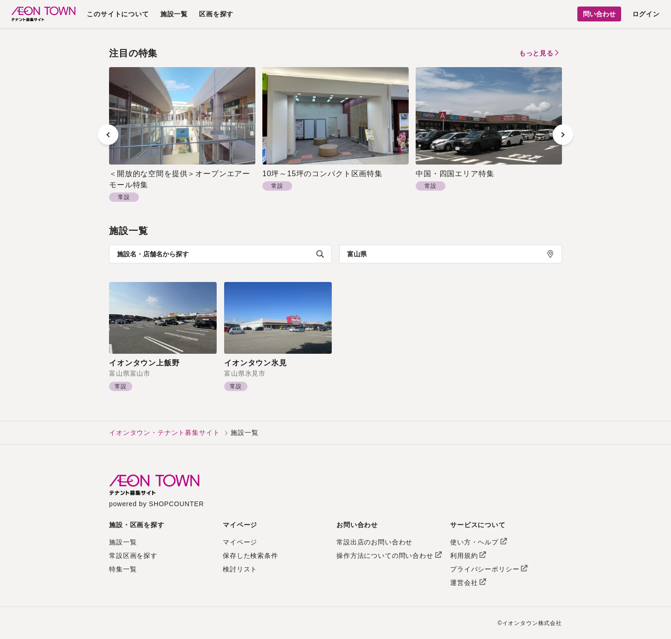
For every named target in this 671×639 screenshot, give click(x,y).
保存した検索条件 (250, 555)
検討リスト (240, 569)
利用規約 (468, 555)
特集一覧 (123, 569)
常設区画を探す (133, 555)
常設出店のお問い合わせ (374, 542)
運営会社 (468, 582)
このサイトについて (118, 14)
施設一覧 (174, 14)
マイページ (240, 542)
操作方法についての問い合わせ (389, 555)
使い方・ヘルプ (478, 542)
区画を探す (216, 14)
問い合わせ (599, 14)
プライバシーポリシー (488, 569)
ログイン (646, 14)
